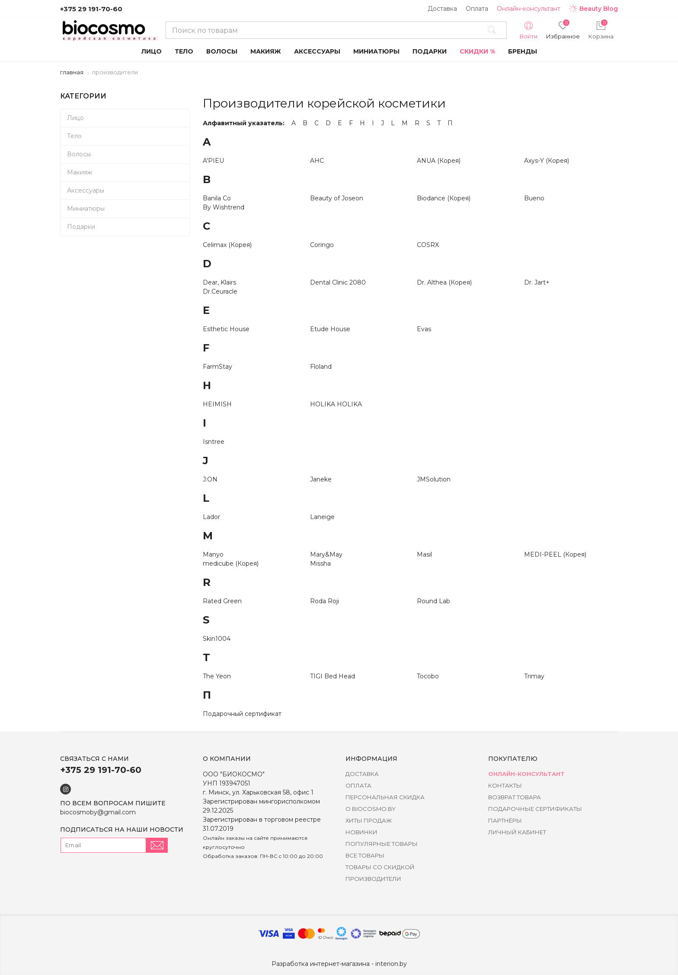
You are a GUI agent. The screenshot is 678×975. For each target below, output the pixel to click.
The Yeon (217, 676)
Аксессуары (85, 190)
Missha (320, 563)
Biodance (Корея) (443, 198)
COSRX (428, 245)
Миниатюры (86, 208)
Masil (424, 554)
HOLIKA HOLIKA (336, 404)
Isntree (213, 442)
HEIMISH (217, 404)
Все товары (364, 855)
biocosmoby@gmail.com (98, 812)
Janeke (321, 479)
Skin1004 (216, 639)
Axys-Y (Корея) (546, 161)
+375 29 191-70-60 (91, 9)
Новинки (361, 832)
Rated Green (222, 601)
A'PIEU (213, 161)
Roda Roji (324, 601)
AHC (317, 161)
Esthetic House (226, 329)
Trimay (534, 676)
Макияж (79, 172)
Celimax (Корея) (227, 245)
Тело (74, 136)
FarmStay (217, 366)
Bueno (534, 198)
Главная (71, 72)
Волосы (79, 154)
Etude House (330, 329)
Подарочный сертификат (242, 714)
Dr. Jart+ (537, 282)
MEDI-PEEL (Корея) (555, 554)
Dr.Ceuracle (220, 291)
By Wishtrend (223, 207)
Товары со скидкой (380, 867)
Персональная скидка (385, 797)
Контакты (505, 785)
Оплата (477, 9)
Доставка (442, 9)
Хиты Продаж (368, 820)
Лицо (75, 118)
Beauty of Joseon (336, 198)
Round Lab (433, 601)
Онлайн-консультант (528, 9)
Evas (424, 329)
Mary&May (326, 554)
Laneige (322, 517)
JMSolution (434, 479)
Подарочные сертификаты (535, 808)
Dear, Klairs (219, 282)
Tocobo (428, 676)
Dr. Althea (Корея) (444, 282)
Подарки (81, 227)
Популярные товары (381, 843)
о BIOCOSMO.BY (370, 808)
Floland (321, 366)
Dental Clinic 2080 (338, 282)
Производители (373, 878)
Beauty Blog (593, 8)
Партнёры (505, 820)
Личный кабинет (517, 832)
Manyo (213, 554)
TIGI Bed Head (332, 676)
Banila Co (217, 198)
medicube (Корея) (231, 563)
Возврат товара (514, 797)
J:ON (210, 479)
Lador (211, 517)
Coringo (322, 245)
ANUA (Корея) (439, 161)
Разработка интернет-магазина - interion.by (339, 964)
